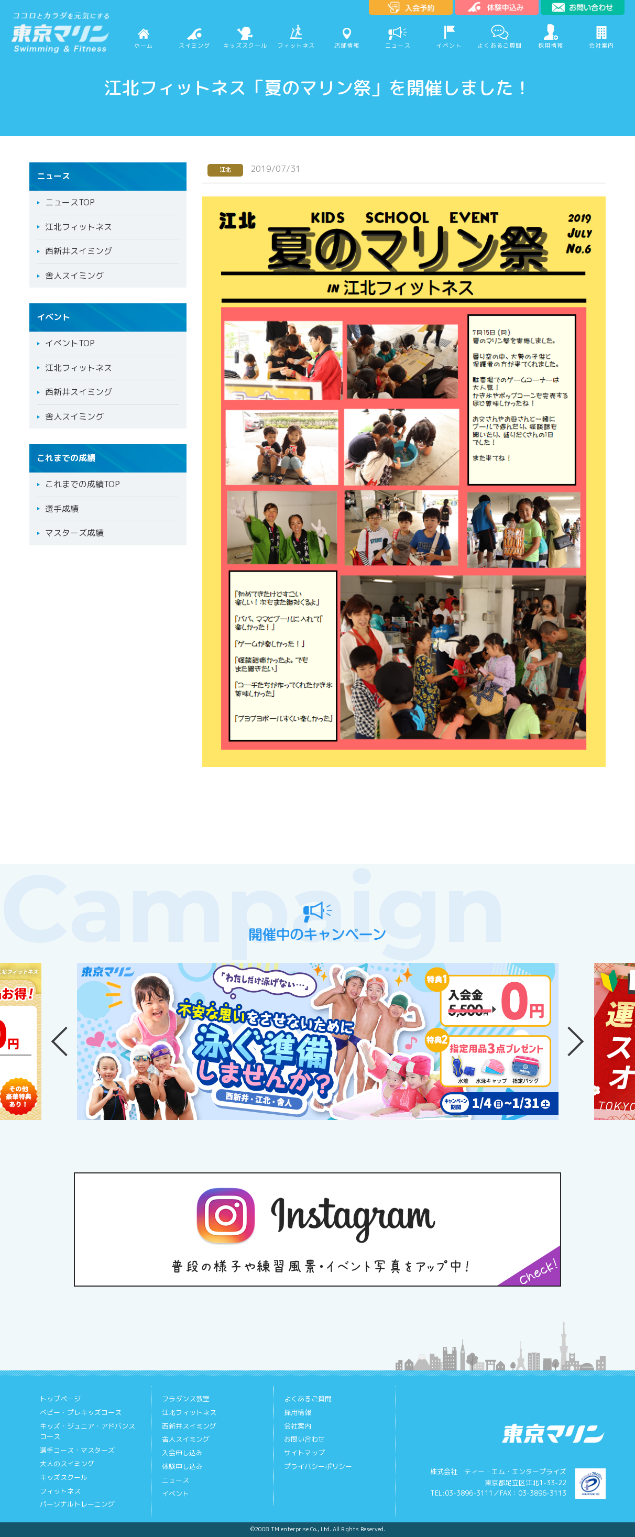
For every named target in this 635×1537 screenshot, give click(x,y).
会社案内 (601, 45)
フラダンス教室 (186, 1398)
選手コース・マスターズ (77, 1450)
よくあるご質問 (499, 45)
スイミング (195, 45)
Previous (61, 1041)
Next (574, 1041)
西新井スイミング (78, 251)
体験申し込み (182, 1466)
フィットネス (296, 45)
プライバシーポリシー (318, 1466)
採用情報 (550, 45)
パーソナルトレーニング (77, 1504)
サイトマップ (304, 1452)
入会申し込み (182, 1452)
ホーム (143, 45)
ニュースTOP (70, 202)
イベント (448, 45)
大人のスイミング (67, 1463)
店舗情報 (346, 45)
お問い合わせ (304, 1439)
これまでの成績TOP (82, 484)
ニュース (397, 45)
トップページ (60, 1398)
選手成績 (62, 508)
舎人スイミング (74, 275)
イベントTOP (70, 343)
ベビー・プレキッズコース (81, 1412)
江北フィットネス (78, 227)
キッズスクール (245, 45)
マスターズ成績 (74, 533)
